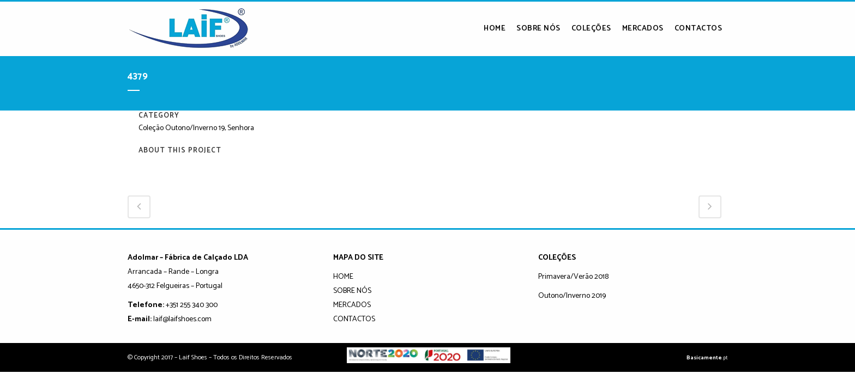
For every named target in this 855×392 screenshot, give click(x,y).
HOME (343, 277)
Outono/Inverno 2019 (572, 296)
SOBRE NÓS (352, 291)
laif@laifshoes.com (182, 319)
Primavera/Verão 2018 (573, 277)
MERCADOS (352, 305)
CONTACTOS (354, 319)
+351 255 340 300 (192, 305)
